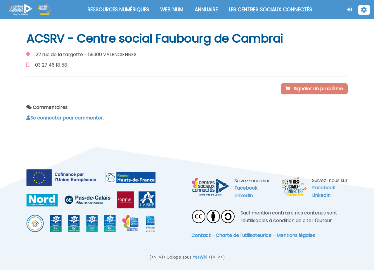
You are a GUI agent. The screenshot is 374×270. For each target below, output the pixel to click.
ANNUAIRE (206, 9)
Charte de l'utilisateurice (243, 235)
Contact (201, 235)
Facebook (245, 188)
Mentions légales (295, 235)
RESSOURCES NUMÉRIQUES (118, 9)
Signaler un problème (314, 88)
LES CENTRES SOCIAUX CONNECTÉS (270, 9)
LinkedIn (243, 195)
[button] (349, 9)
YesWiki (200, 257)
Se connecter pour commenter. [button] (65, 118)
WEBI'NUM (171, 9)
